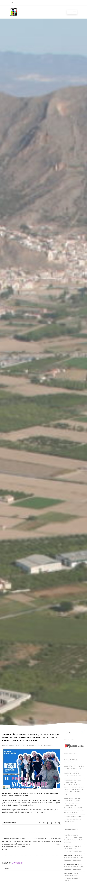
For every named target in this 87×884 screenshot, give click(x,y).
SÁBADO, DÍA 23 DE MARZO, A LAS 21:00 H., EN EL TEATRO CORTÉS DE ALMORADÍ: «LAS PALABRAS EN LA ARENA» (47, 841)
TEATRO (39, 745)
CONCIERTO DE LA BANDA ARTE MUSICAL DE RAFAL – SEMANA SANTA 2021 (73, 840)
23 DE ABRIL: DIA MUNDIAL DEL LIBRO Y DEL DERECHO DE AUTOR (73, 858)
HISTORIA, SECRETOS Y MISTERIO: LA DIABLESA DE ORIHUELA (72, 878)
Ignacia (66, 846)
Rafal (35, 745)
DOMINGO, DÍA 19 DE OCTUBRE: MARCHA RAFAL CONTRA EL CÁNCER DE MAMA (73, 819)
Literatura (31, 745)
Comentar (7, 868)
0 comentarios (48, 745)
